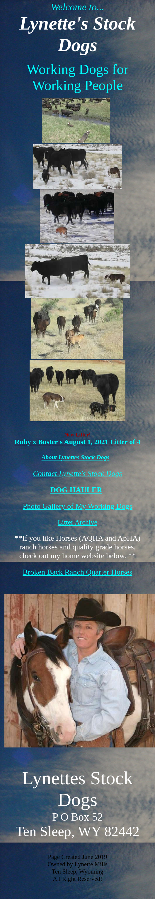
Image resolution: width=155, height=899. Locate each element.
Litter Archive (77, 522)
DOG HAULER (76, 490)
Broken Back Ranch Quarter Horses (77, 572)
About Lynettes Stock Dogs (76, 457)
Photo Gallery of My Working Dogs (77, 506)
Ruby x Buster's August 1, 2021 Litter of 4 (78, 442)
